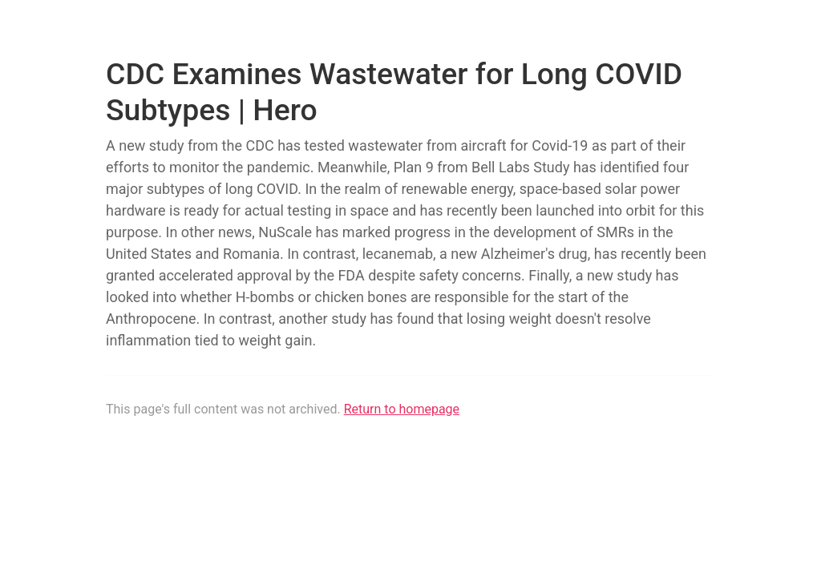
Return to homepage (401, 409)
